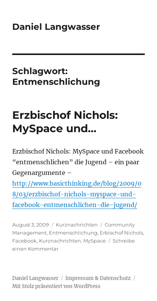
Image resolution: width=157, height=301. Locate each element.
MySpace (94, 241)
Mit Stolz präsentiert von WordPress (56, 286)
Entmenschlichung (73, 233)
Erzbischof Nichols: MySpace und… (65, 121)
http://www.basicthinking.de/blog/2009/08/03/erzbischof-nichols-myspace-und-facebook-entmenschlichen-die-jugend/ (76, 194)
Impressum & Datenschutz (98, 278)
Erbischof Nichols (121, 233)
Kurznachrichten (77, 225)
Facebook (24, 241)
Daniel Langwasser (56, 26)
